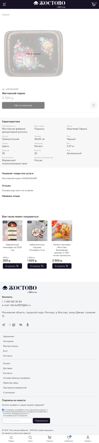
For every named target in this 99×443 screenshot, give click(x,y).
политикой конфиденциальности (15, 414)
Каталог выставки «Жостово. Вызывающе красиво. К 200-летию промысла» (62, 250)
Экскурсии (8, 341)
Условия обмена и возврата (16, 378)
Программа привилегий (14, 387)
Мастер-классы (10, 346)
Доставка (7, 368)
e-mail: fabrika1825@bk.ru (16, 305)
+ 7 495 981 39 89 (12, 301)
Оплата (6, 363)
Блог (5, 350)
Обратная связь (10, 382)
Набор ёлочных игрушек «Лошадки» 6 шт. (37, 247)
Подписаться (41, 420)
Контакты (7, 355)
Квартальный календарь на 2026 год (12, 247)
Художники (8, 336)
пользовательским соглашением (15, 416)
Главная (5, 14)
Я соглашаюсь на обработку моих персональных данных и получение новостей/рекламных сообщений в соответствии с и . (25, 413)
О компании (9, 392)
